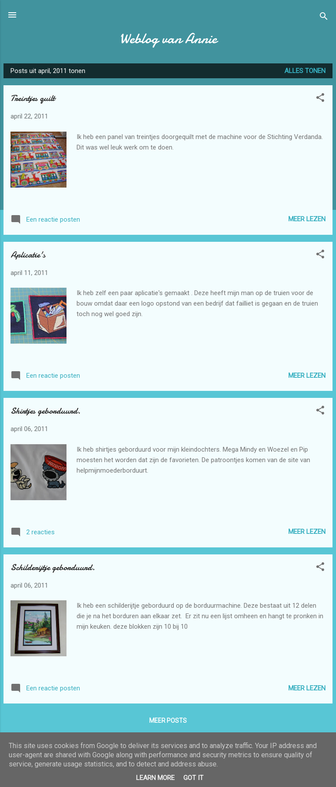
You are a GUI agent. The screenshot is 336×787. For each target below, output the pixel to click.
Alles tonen (305, 71)
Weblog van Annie (168, 39)
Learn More (155, 778)
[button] (320, 99)
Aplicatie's (28, 255)
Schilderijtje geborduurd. (52, 567)
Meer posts (168, 720)
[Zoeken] (323, 17)
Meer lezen (307, 219)
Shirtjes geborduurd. (45, 411)
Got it (193, 778)
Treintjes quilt (32, 98)
